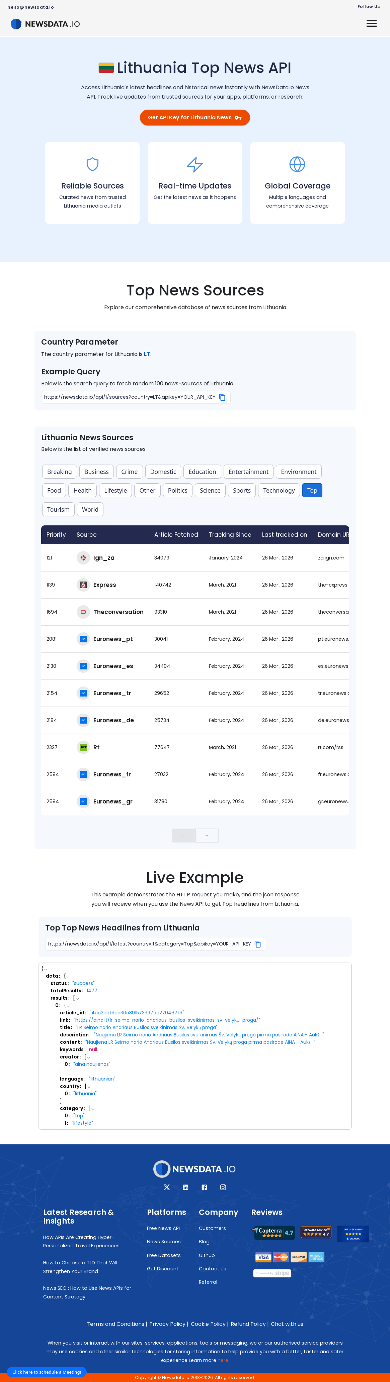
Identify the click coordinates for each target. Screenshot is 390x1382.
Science (210, 490)
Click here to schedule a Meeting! (46, 1372)
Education (202, 472)
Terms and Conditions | (117, 1324)
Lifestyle (115, 490)
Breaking (59, 472)
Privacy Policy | (168, 1324)
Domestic (163, 472)
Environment (299, 472)
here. (223, 1360)
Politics (177, 490)
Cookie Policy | (210, 1324)
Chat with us (287, 1324)
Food (54, 490)
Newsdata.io (175, 1377)
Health (83, 490)
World (90, 509)
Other (147, 490)
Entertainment (248, 472)
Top (312, 490)
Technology (279, 490)
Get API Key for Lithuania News (195, 117)
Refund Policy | (250, 1324)
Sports (242, 490)
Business (96, 472)
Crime (129, 472)
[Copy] (222, 397)
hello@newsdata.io (30, 7)
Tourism (58, 509)
